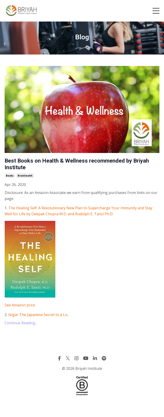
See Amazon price (20, 305)
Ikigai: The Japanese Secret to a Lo (37, 314)
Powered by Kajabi (82, 405)
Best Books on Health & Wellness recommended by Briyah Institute (77, 164)
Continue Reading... (21, 322)
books (10, 175)
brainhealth (25, 175)
